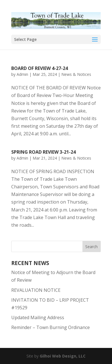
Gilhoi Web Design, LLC (63, 356)
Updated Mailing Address (37, 317)
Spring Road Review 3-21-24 (43, 152)
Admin (22, 74)
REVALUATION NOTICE (36, 290)
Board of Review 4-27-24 (39, 68)
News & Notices (76, 74)
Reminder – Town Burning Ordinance (50, 327)
